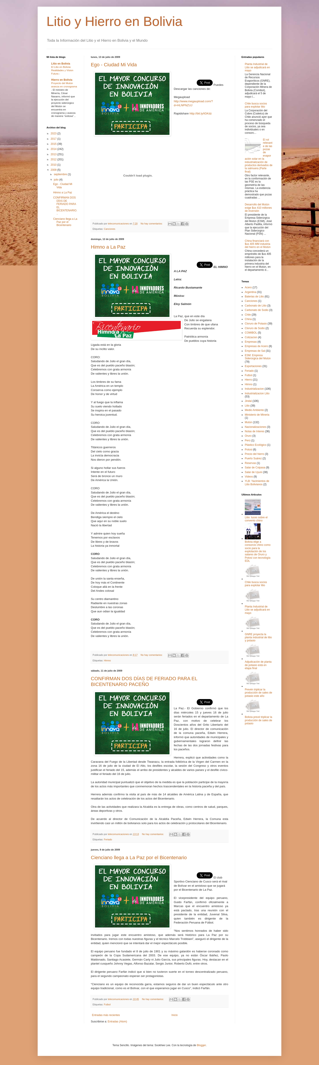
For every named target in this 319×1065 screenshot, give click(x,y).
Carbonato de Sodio (256, 310)
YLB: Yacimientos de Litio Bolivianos (257, 482)
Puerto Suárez (253, 458)
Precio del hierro (254, 454)
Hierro (248, 379)
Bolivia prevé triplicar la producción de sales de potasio (258, 720)
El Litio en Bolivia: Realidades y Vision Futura (62, 70)
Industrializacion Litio (257, 393)
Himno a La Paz (108, 247)
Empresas (251, 341)
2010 (54, 164)
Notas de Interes (254, 431)
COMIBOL (251, 332)
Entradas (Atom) (117, 1021)
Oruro (248, 435)
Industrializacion (254, 388)
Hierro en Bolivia (61, 79)
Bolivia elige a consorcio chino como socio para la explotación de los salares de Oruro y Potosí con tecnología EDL (257, 551)
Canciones (109, 229)
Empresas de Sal (255, 350)
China (248, 319)
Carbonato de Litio (255, 305)
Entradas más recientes (106, 1015)
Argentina (250, 292)
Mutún (248, 422)
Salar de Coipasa (255, 467)
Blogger (201, 1045)
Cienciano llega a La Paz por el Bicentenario (139, 857)
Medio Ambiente (254, 410)
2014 (54, 149)
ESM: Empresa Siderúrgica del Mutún (258, 357)
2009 (54, 169)
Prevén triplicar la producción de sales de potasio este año (258, 693)
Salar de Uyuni (253, 472)
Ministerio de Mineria (257, 414)
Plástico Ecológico (255, 444)
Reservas (250, 463)
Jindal (248, 401)
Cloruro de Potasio (256, 323)
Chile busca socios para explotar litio (256, 105)
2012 (54, 159)
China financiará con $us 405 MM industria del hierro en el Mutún (257, 244)
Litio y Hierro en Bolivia (115, 21)
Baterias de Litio (254, 296)
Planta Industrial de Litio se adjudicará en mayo (257, 67)
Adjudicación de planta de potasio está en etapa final (258, 665)
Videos (249, 476)
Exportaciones (253, 366)
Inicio (174, 1015)
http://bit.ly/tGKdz (200, 113)
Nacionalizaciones (255, 426)
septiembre (61, 174)
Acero (248, 287)
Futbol (107, 1004)
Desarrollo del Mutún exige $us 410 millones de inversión (258, 207)
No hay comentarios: (152, 223)
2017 (54, 138)
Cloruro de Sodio (255, 328)
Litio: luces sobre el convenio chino (256, 519)
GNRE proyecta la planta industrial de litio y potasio (258, 637)
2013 (54, 154)
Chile (248, 314)
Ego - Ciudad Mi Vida (114, 64)
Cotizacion (251, 337)
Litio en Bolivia (60, 63)
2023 (54, 133)
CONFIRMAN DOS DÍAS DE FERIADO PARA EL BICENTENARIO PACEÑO (144, 681)
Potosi (248, 449)
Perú (247, 440)
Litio (247, 405)
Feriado (108, 839)
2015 (54, 143)
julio (56, 179)
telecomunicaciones (119, 223)
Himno (107, 660)
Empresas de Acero (256, 346)
